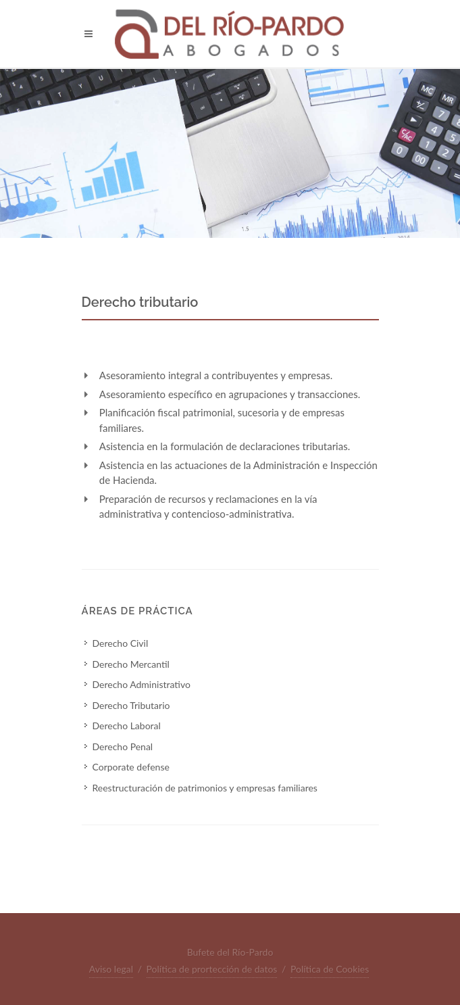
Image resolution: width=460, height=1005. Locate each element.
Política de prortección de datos (212, 969)
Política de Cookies (329, 969)
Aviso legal (111, 969)
